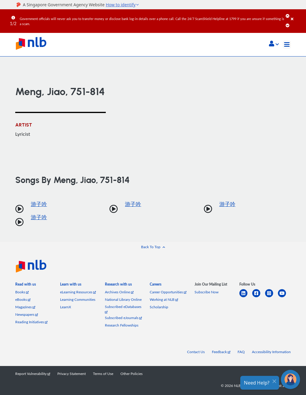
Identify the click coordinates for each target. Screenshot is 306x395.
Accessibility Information (271, 352)
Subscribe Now (206, 292)
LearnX (65, 307)
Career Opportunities (168, 292)
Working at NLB (164, 299)
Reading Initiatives (31, 322)
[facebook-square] (258, 296)
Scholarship (159, 307)
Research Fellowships (121, 325)
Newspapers (26, 314)
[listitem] (25, 285)
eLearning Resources (78, 292)
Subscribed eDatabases (123, 309)
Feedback (221, 352)
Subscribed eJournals (123, 317)
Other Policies (131, 373)
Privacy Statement (71, 373)
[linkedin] (245, 296)
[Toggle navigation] (287, 44)
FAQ (241, 352)
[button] (274, 44)
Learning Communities (77, 299)
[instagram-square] (271, 296)
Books (22, 292)
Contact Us (196, 352)
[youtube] (284, 296)
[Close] (297, 15)
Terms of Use (103, 373)
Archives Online (119, 292)
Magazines (25, 307)
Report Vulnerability (32, 373)
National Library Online (123, 299)
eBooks (22, 299)
